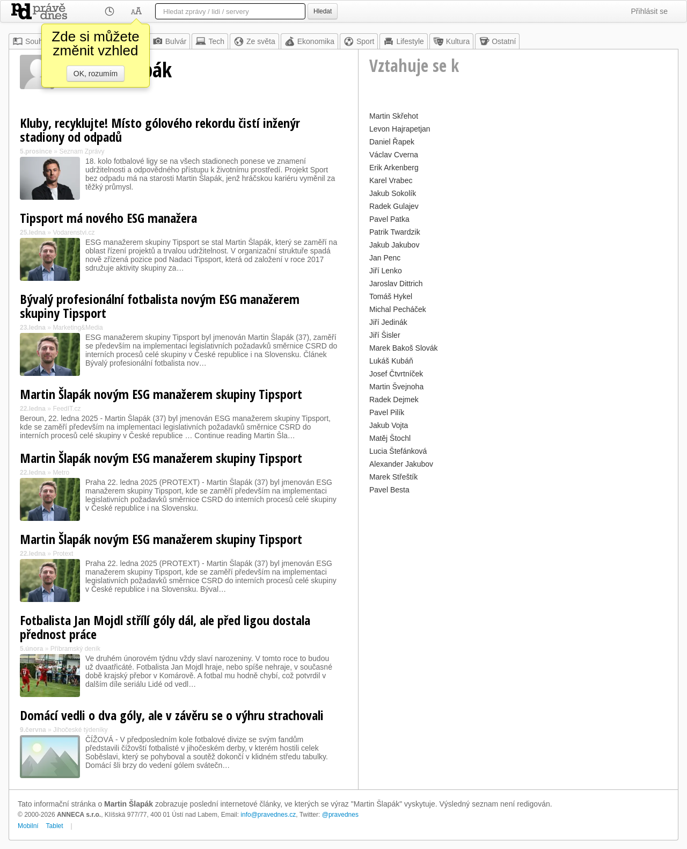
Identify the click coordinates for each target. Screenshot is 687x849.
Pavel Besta (389, 489)
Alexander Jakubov (401, 464)
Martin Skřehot (393, 116)
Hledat (322, 11)
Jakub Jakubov (394, 245)
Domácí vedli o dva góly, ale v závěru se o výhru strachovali (172, 715)
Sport (359, 41)
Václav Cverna (393, 154)
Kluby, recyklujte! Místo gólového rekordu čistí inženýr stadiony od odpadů (160, 130)
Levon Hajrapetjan (399, 129)
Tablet (54, 826)
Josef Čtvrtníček (396, 373)
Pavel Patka (389, 219)
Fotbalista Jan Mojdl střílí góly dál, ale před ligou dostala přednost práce (165, 627)
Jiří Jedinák (388, 322)
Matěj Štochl (390, 438)
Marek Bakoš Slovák (403, 348)
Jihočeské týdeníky (80, 730)
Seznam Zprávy (81, 151)
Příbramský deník (75, 648)
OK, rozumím (96, 73)
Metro (61, 472)
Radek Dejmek (394, 399)
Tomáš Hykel (390, 296)
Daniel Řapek (391, 141)
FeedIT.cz (67, 408)
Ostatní (497, 41)
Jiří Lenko (385, 270)
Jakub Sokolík (392, 193)
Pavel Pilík (386, 412)
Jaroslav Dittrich (396, 283)
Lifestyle (403, 41)
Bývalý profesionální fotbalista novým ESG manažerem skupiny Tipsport (159, 306)
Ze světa (254, 41)
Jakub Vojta (388, 425)
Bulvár (169, 41)
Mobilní (28, 826)
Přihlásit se (649, 11)
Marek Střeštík (393, 477)
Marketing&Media (78, 327)
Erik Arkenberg (394, 167)
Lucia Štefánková (398, 451)
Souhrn (30, 41)
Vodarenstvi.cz (73, 232)
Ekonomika (309, 41)
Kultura (451, 41)
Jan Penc (384, 257)
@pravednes (340, 814)
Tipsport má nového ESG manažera (108, 218)
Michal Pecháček (397, 309)
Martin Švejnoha (396, 386)
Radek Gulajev (394, 206)
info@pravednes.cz (268, 814)
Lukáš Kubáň (391, 361)
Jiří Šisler (384, 335)
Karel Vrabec (390, 180)
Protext (63, 553)
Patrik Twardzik (394, 232)
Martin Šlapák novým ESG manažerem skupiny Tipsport (161, 394)
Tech (209, 41)
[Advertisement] (518, 572)
